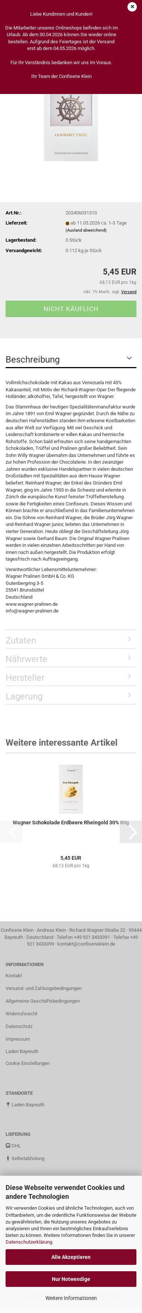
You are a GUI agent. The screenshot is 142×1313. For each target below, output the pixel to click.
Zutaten (21, 640)
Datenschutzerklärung (29, 1242)
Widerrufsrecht (21, 1013)
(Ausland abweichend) (86, 230)
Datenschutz (19, 1026)
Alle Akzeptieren (71, 1257)
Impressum (18, 1039)
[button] (131, 832)
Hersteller (25, 678)
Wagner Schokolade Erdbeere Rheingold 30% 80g (71, 822)
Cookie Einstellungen (28, 1063)
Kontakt (14, 975)
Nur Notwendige (71, 1279)
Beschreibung (33, 359)
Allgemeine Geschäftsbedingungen (43, 1001)
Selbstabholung (25, 1158)
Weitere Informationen (71, 1298)
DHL (13, 1146)
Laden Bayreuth (22, 1051)
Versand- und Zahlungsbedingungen (44, 988)
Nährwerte (26, 659)
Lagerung (24, 696)
